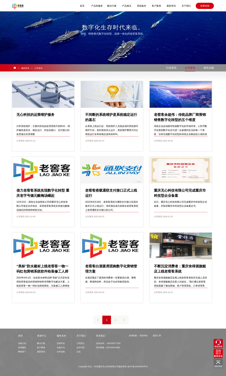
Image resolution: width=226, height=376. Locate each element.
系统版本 (141, 6)
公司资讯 (38, 68)
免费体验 (204, 6)
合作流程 (61, 352)
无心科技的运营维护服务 (35, 115)
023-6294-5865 (113, 347)
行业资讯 (171, 67)
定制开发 (61, 343)
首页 (82, 6)
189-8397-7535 (113, 343)
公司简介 (81, 343)
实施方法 (61, 347)
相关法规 (209, 67)
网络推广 (22, 352)
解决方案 (111, 6)
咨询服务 (22, 347)
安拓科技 (144, 335)
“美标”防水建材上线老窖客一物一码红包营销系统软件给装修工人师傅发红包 (42, 271)
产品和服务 (97, 6)
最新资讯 (171, 6)
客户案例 (156, 6)
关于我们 (186, 6)
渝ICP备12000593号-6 (137, 366)
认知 (79, 352)
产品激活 (126, 6)
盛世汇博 (157, 335)
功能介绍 (22, 343)
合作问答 (81, 347)
